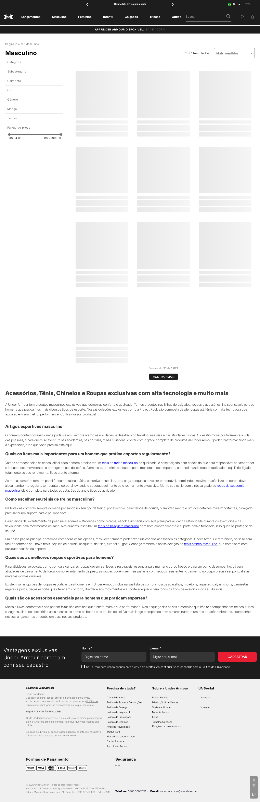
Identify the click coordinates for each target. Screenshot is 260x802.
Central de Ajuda (116, 697)
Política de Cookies (117, 721)
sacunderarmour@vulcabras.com (178, 791)
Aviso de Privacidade (118, 726)
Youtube (205, 707)
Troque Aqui (113, 731)
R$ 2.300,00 (52, 138)
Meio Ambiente (160, 712)
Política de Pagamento (119, 712)
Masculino (32, 44)
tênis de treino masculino (120, 463)
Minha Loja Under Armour (121, 736)
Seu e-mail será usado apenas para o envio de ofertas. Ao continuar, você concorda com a (158, 667)
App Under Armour (117, 746)
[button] (228, 17)
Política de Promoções (119, 717)
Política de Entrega (117, 707)
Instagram (205, 697)
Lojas (155, 717)
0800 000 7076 (137, 791)
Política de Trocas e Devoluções (124, 702)
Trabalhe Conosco (162, 721)
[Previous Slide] (87, 4)
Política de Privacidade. (216, 667)
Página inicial (14, 44)
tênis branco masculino (200, 544)
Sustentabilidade (161, 707)
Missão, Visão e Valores (165, 702)
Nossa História (160, 697)
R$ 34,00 (15, 138)
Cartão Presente (116, 741)
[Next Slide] (172, 4)
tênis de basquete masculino (118, 526)
